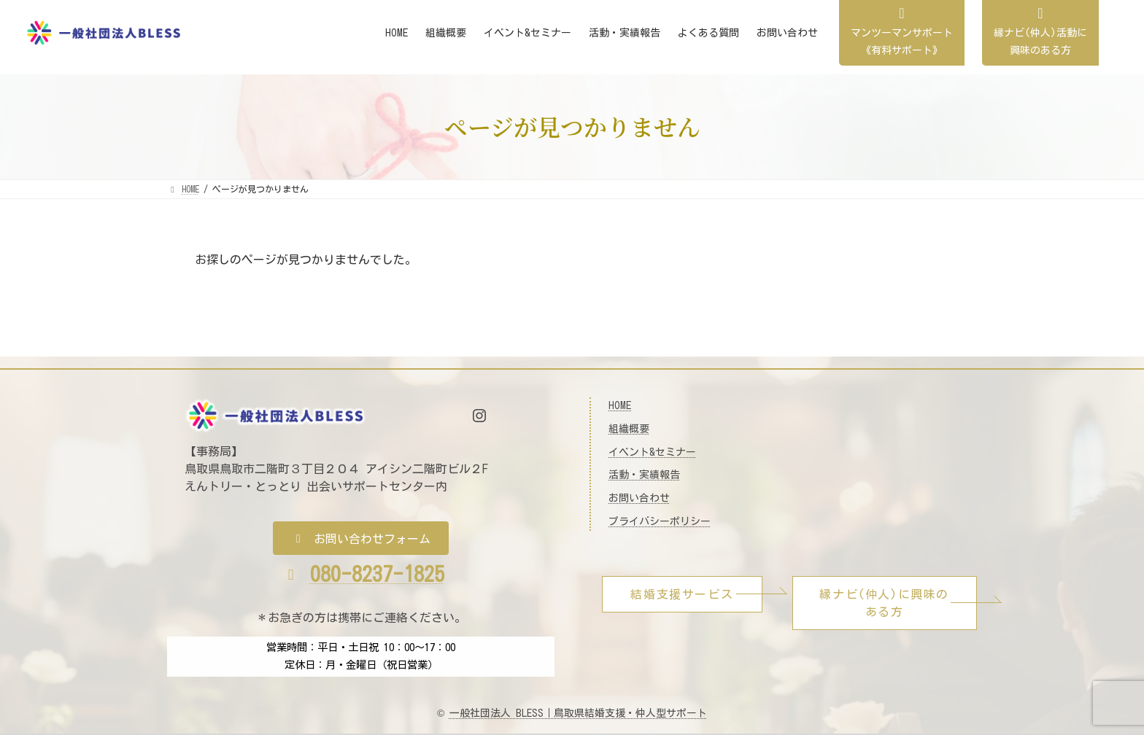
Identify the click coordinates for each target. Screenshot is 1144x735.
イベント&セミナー (652, 452)
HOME (619, 405)
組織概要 (628, 429)
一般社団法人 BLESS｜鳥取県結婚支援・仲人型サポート (578, 713)
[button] (361, 538)
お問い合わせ (639, 498)
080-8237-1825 (377, 574)
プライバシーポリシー (659, 521)
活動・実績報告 (644, 475)
